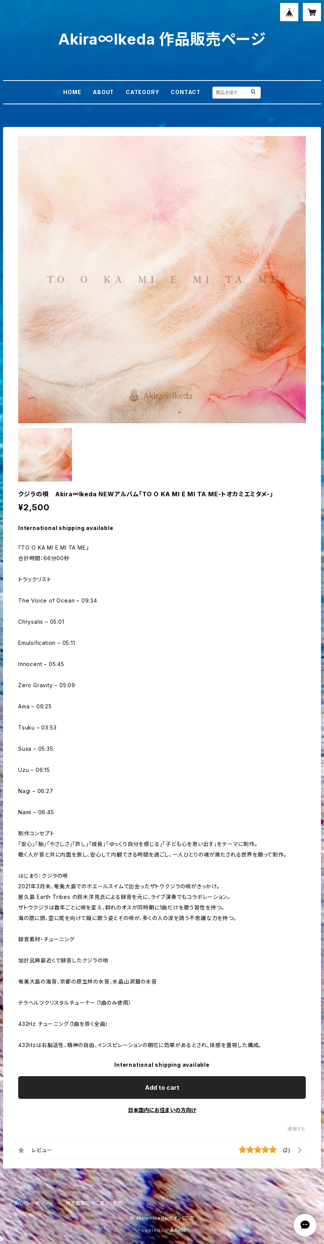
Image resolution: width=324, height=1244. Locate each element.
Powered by (162, 1230)
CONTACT (186, 92)
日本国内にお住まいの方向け (162, 1110)
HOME (72, 92)
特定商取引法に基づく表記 (94, 1203)
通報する (296, 1129)
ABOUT (103, 92)
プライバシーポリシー (31, 1203)
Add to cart (162, 1087)
